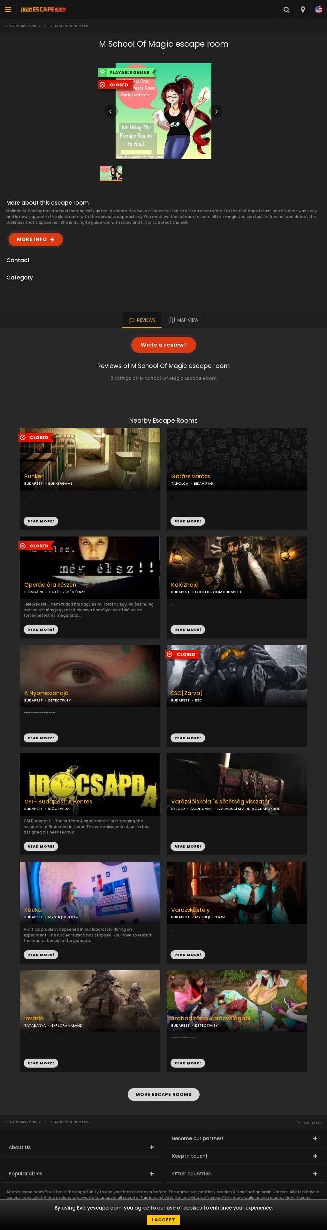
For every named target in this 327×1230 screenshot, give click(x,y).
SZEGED (178, 808)
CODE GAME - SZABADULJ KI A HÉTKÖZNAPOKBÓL (235, 808)
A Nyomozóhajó (46, 693)
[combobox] (302, 9)
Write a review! (163, 345)
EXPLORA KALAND (66, 1025)
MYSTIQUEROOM (63, 917)
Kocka (33, 910)
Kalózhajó (185, 585)
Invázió (34, 1018)
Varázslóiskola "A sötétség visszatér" (221, 801)
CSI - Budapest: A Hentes (58, 801)
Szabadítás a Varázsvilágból (210, 1018)
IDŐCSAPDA (59, 808)
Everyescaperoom (21, 26)
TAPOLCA (179, 483)
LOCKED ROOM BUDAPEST (218, 591)
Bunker (33, 476)
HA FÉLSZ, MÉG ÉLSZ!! (67, 591)
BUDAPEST (180, 591)
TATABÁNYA (35, 1025)
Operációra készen (50, 585)
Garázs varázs (190, 476)
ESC (198, 700)
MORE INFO (32, 239)
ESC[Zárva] (187, 693)
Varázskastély (190, 910)
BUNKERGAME (60, 483)
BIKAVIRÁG (203, 483)
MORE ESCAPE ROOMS (164, 1094)
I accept (163, 1220)
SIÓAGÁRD (33, 591)
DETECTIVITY (59, 700)
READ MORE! (187, 521)
